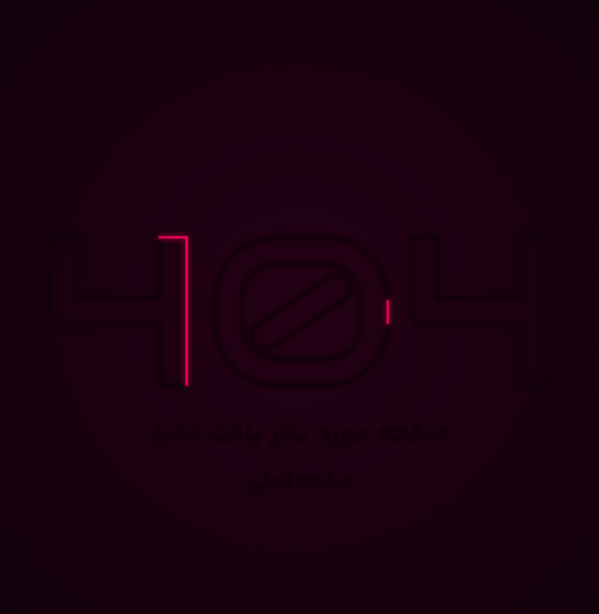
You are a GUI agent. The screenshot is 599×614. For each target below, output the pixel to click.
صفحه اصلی (300, 482)
